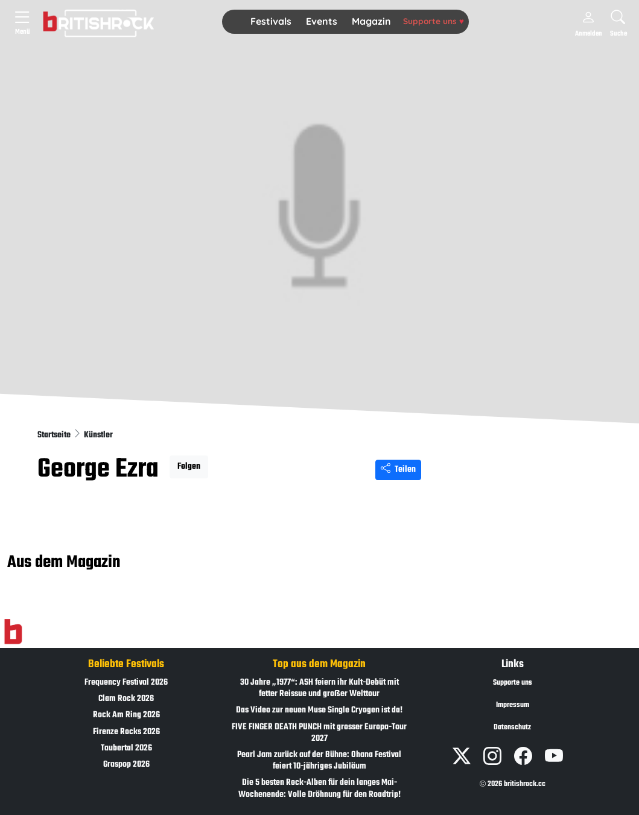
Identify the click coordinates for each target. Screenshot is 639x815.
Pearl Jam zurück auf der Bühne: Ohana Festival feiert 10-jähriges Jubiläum (319, 760)
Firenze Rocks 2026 (126, 732)
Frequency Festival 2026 (126, 683)
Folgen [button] (188, 467)
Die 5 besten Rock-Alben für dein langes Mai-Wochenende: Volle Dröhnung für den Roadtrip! (319, 788)
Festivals (270, 21)
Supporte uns (433, 21)
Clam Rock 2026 (126, 699)
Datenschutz (512, 727)
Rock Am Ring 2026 (126, 715)
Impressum (512, 705)
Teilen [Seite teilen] (398, 470)
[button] (271, 22)
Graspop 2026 (126, 765)
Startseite (54, 435)
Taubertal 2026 (126, 748)
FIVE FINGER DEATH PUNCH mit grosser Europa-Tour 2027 (319, 733)
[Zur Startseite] (13, 632)
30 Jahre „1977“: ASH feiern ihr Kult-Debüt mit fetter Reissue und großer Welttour (319, 688)
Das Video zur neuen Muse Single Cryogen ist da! (319, 710)
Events (321, 21)
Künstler (98, 435)
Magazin (371, 21)
